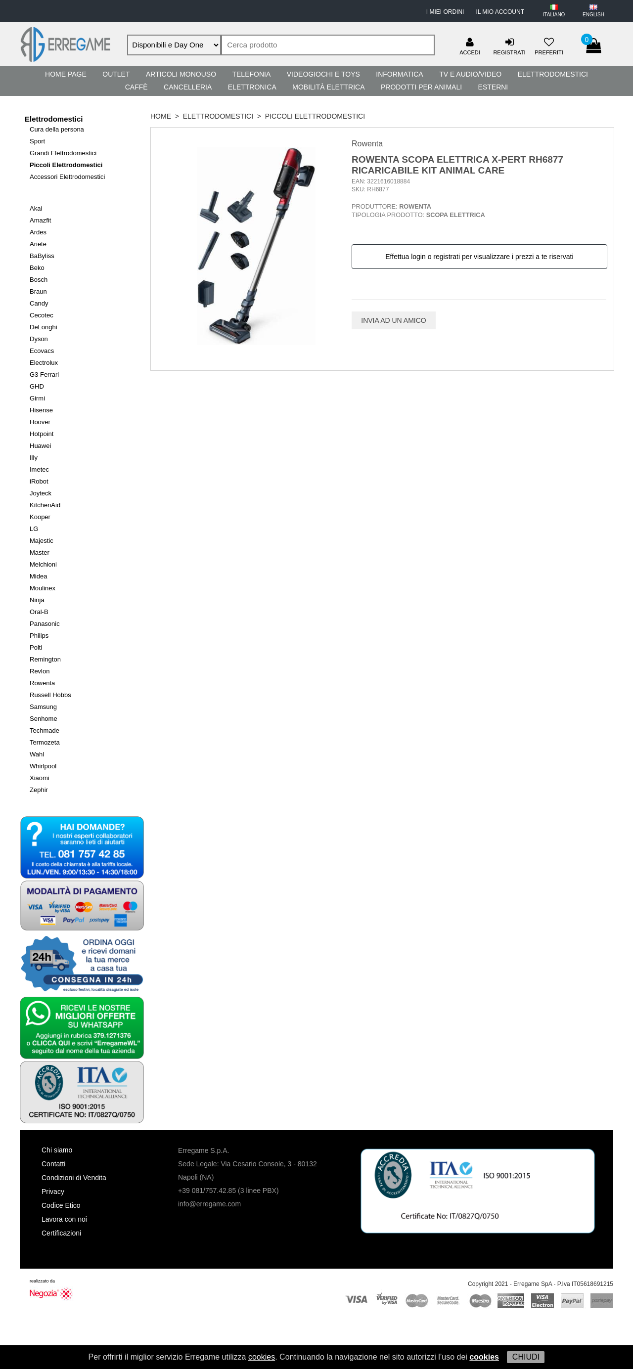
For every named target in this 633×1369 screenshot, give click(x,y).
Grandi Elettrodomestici (63, 153)
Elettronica (252, 87)
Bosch (38, 279)
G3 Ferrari (44, 374)
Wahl (37, 754)
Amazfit (40, 220)
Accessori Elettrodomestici (67, 176)
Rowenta (42, 683)
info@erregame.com (209, 1204)
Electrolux (44, 362)
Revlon (39, 671)
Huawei (40, 445)
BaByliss (42, 256)
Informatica (399, 74)
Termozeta (45, 742)
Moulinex (42, 588)
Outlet (116, 74)
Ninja (37, 600)
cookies (261, 1357)
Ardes (38, 232)
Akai (36, 208)
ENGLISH (593, 14)
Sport (37, 141)
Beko (37, 267)
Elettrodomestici (553, 74)
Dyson (39, 339)
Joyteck (40, 493)
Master (39, 552)
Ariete (38, 244)
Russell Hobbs (50, 695)
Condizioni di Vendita (74, 1178)
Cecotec (41, 315)
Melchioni (43, 564)
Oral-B (39, 612)
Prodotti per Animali (421, 87)
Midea (38, 576)
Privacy (53, 1191)
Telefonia (251, 74)
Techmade (44, 730)
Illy (34, 457)
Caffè (136, 87)
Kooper (40, 517)
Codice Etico (61, 1205)
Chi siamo (57, 1150)
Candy (39, 303)
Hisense (41, 410)
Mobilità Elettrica (328, 87)
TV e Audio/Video (470, 74)
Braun (38, 291)
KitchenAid (45, 505)
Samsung (43, 706)
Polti (36, 647)
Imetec (39, 469)
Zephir (39, 790)
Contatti (53, 1164)
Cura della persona (57, 129)
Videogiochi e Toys (323, 74)
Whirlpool (43, 766)
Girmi (37, 398)
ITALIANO (554, 14)
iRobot (39, 481)
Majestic (41, 540)
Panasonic (45, 623)
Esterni (493, 87)
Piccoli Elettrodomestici (66, 165)
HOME (160, 116)
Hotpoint (41, 434)
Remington (45, 659)
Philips (39, 635)
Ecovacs (42, 350)
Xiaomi (39, 778)
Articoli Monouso (181, 74)
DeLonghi (43, 327)
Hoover (40, 422)
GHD (37, 386)
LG (34, 528)
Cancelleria (188, 87)
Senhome (43, 718)
